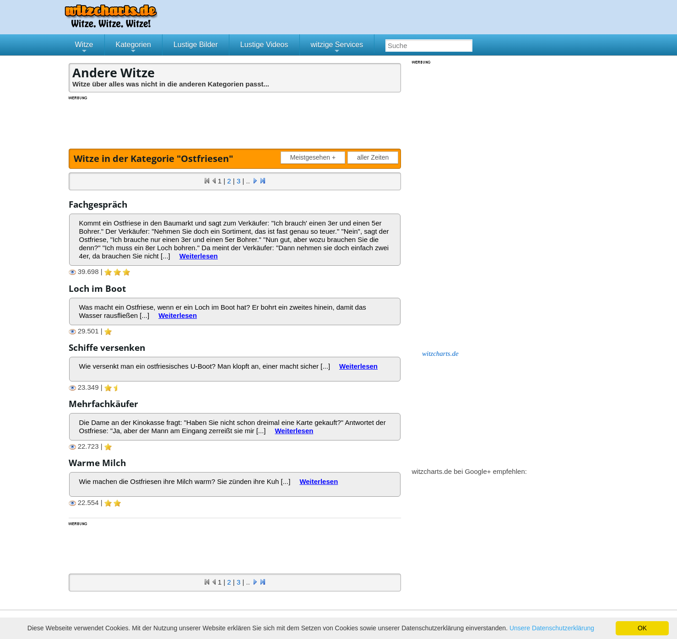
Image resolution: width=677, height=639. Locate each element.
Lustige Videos (264, 44)
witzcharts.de (440, 353)
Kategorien (133, 48)
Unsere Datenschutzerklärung (551, 628)
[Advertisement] (236, 121)
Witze (84, 48)
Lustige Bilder (195, 44)
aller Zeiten (373, 157)
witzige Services (337, 48)
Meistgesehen (314, 157)
